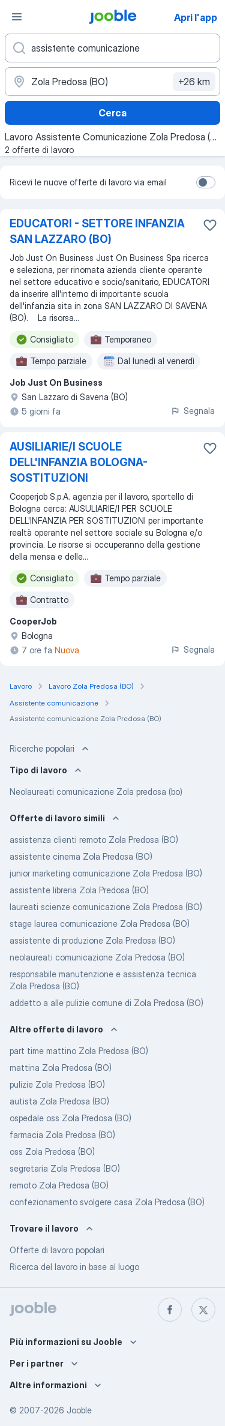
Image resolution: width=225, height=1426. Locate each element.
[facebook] (170, 1310)
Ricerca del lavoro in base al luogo (74, 1267)
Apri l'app (195, 17)
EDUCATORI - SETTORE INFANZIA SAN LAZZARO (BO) (97, 231)
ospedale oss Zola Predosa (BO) (70, 1118)
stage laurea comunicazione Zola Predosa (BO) (100, 923)
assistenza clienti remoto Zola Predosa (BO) (94, 839)
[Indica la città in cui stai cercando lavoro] (112, 81)
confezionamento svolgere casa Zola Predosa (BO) (107, 1202)
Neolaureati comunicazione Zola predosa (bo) (96, 791)
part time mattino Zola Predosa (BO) (79, 1051)
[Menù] (17, 17)
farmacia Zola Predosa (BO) (62, 1135)
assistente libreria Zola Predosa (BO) (79, 890)
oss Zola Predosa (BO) (52, 1151)
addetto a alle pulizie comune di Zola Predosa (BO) (106, 1003)
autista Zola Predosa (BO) (59, 1101)
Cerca (112, 113)
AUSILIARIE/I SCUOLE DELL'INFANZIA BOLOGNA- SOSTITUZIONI (79, 462)
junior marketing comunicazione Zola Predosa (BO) (106, 873)
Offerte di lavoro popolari (57, 1250)
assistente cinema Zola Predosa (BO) (81, 856)
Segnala (192, 411)
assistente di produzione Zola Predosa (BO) (92, 940)
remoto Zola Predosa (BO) (59, 1185)
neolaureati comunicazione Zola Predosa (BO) (97, 957)
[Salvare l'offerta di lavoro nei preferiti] (210, 225)
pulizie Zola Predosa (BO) (57, 1084)
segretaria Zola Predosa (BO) (65, 1168)
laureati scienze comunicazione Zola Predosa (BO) (106, 907)
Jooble (79, 1410)
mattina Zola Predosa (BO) (61, 1067)
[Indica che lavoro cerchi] (112, 48)
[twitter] (203, 1310)
